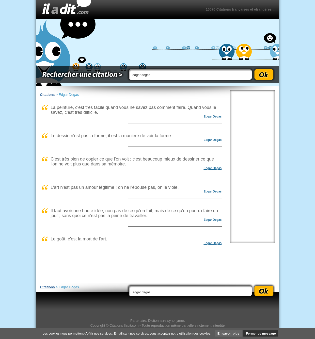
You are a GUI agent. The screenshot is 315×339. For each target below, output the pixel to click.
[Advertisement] (252, 166)
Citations (47, 95)
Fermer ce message (261, 333)
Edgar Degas (212, 116)
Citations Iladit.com (124, 325)
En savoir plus (228, 333)
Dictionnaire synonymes (166, 321)
